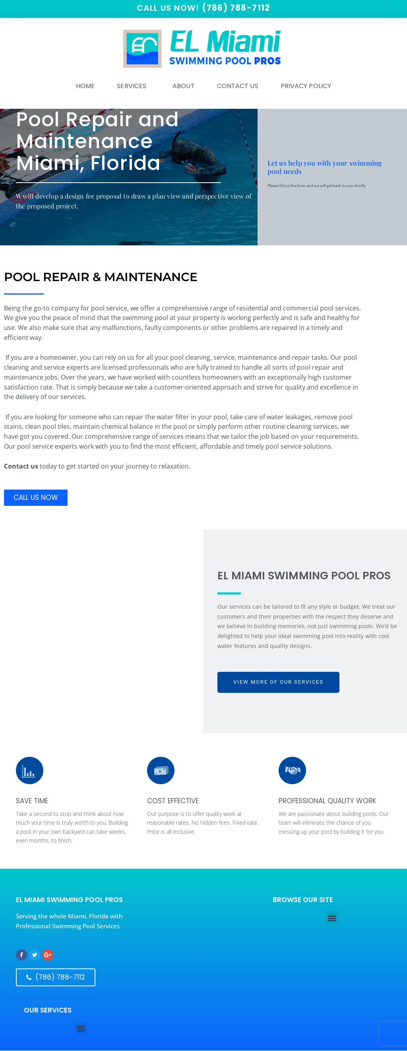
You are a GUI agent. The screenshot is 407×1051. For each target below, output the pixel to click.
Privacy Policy (306, 86)
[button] (332, 918)
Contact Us (237, 86)
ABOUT (183, 86)
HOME (85, 86)
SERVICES (133, 86)
